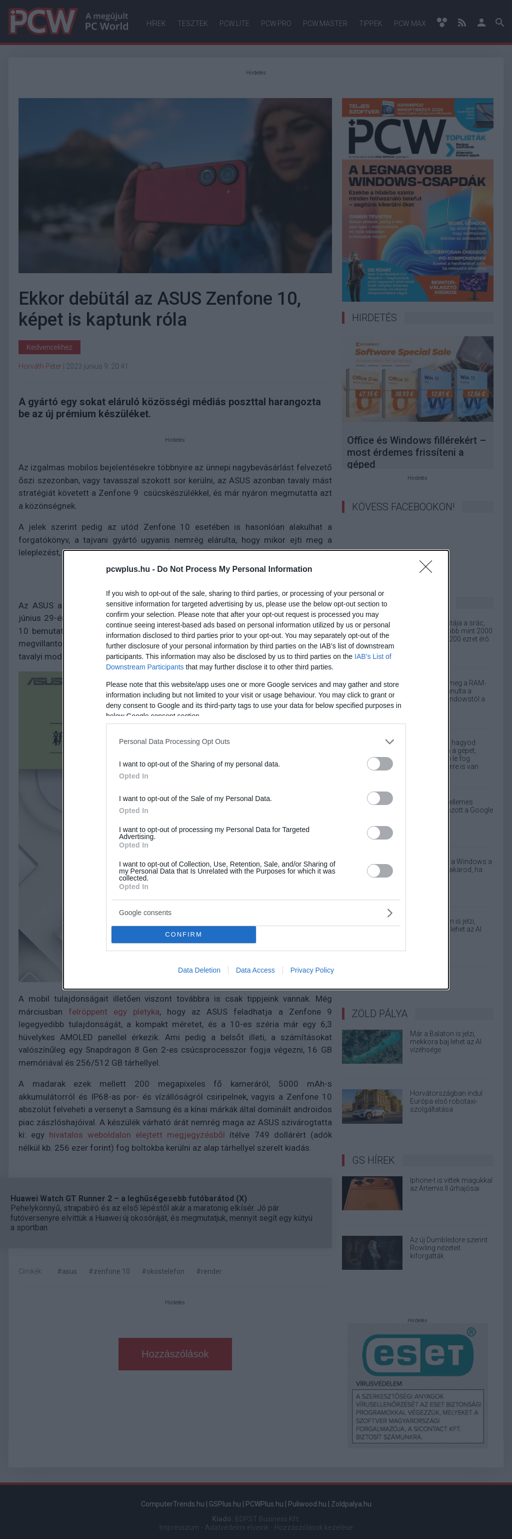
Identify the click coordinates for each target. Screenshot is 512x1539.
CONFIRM (183, 934)
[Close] (429, 569)
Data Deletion (199, 970)
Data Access (255, 970)
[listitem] (256, 741)
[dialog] (256, 769)
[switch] (380, 764)
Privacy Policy (312, 970)
